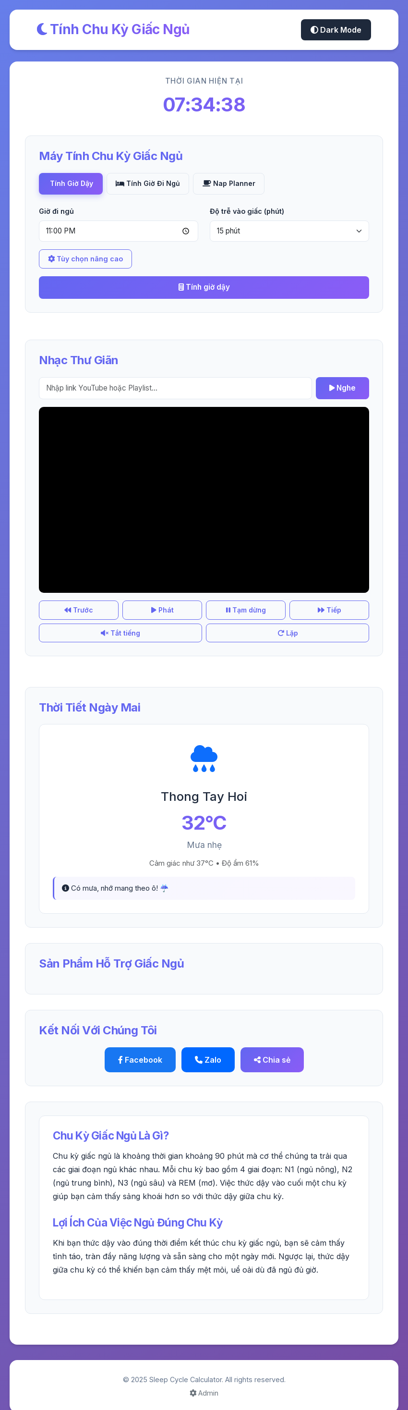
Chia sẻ (272, 1048)
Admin (204, 1381)
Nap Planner (233, 184)
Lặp (343, 616)
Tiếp (232, 616)
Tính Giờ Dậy (72, 184)
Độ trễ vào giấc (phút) (247, 211)
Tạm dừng (176, 615)
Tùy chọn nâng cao (85, 259)
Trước (64, 616)
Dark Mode (336, 30)
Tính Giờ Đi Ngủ (151, 184)
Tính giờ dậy (204, 287)
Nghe (342, 387)
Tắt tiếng (287, 615)
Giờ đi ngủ (56, 211)
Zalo (208, 1048)
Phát (120, 616)
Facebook (140, 1048)
